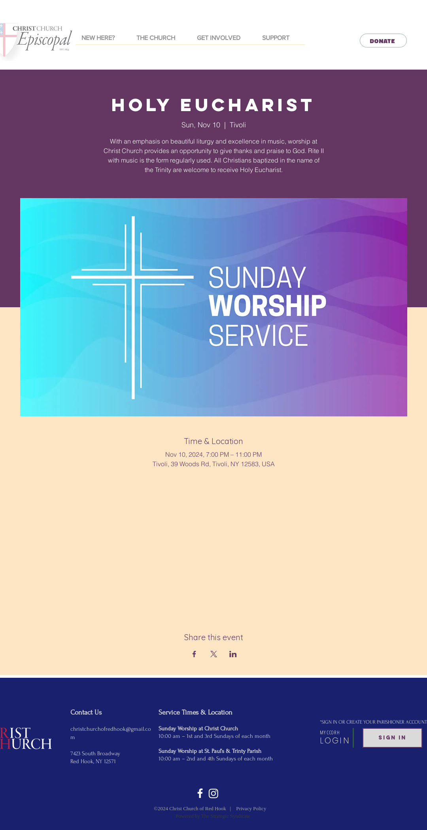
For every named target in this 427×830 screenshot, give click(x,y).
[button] (160, 40)
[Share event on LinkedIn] (233, 654)
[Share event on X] (213, 654)
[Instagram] (213, 793)
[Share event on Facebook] (194, 654)
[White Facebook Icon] (200, 793)
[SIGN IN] (392, 738)
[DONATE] (383, 40)
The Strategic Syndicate (225, 816)
